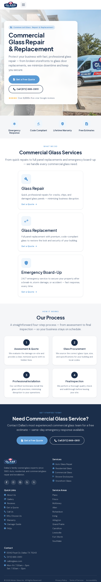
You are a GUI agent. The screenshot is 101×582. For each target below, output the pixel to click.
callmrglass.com (13, 561)
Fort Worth (57, 537)
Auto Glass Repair (62, 464)
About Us (10, 495)
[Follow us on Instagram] (13, 482)
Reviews (9, 503)
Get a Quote (29, 204)
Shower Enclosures (62, 476)
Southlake (57, 541)
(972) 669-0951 (13, 557)
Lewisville (56, 532)
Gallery (9, 499)
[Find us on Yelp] (27, 482)
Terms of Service (76, 580)
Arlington (56, 520)
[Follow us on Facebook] (6, 482)
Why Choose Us (13, 516)
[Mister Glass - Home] (10, 5)
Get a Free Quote (24, 79)
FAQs (8, 528)
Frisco (55, 499)
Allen (54, 507)
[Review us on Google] (20, 482)
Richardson (57, 511)
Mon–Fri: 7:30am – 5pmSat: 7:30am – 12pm (16, 567)
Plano (55, 495)
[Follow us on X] (33, 482)
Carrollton (57, 528)
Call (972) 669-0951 (26, 89)
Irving (54, 516)
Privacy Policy (61, 580)
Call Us (8, 511)
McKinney (56, 503)
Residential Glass (62, 468)
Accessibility (91, 580)
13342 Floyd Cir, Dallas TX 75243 (20, 552)
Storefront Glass (61, 481)
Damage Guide (12, 524)
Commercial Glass (62, 472)
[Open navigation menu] (23, 5)
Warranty (9, 520)
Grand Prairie (58, 524)
